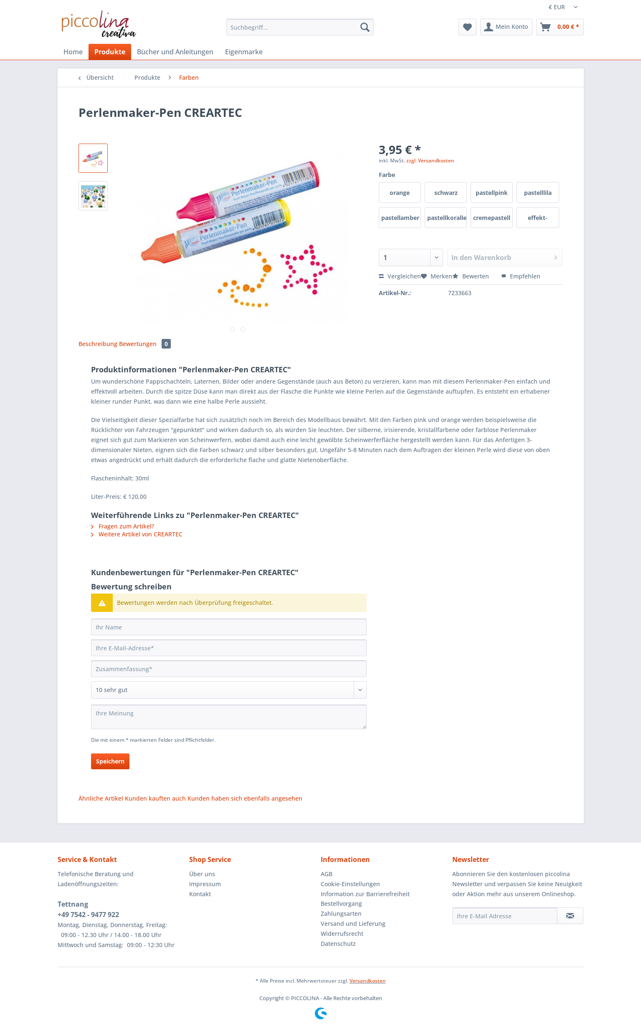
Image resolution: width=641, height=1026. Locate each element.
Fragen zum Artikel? (122, 526)
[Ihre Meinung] (229, 717)
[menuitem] (300, 31)
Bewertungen (145, 344)
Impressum (205, 884)
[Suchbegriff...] (300, 27)
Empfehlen (520, 276)
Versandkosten (368, 980)
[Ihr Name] (229, 627)
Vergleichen (400, 276)
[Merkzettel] (467, 27)
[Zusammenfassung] (229, 668)
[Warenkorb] (560, 27)
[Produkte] (110, 52)
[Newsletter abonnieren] (570, 915)
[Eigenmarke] (244, 52)
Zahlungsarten (341, 913)
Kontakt (200, 894)
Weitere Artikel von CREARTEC (136, 534)
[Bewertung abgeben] (229, 690)
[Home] (73, 52)
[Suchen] (365, 27)
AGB (326, 874)
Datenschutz (338, 944)
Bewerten (471, 276)
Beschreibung (98, 344)
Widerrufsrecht (342, 934)
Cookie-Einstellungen (350, 884)
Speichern (110, 761)
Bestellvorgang (341, 903)
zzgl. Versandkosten (430, 160)
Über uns (202, 874)
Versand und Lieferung (353, 923)
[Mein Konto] (506, 27)
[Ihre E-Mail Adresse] (504, 915)
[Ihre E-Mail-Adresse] (229, 647)
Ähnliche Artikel (101, 798)
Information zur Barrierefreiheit (365, 894)
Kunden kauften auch (155, 798)
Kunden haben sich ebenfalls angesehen (244, 798)
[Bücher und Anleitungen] (175, 52)
